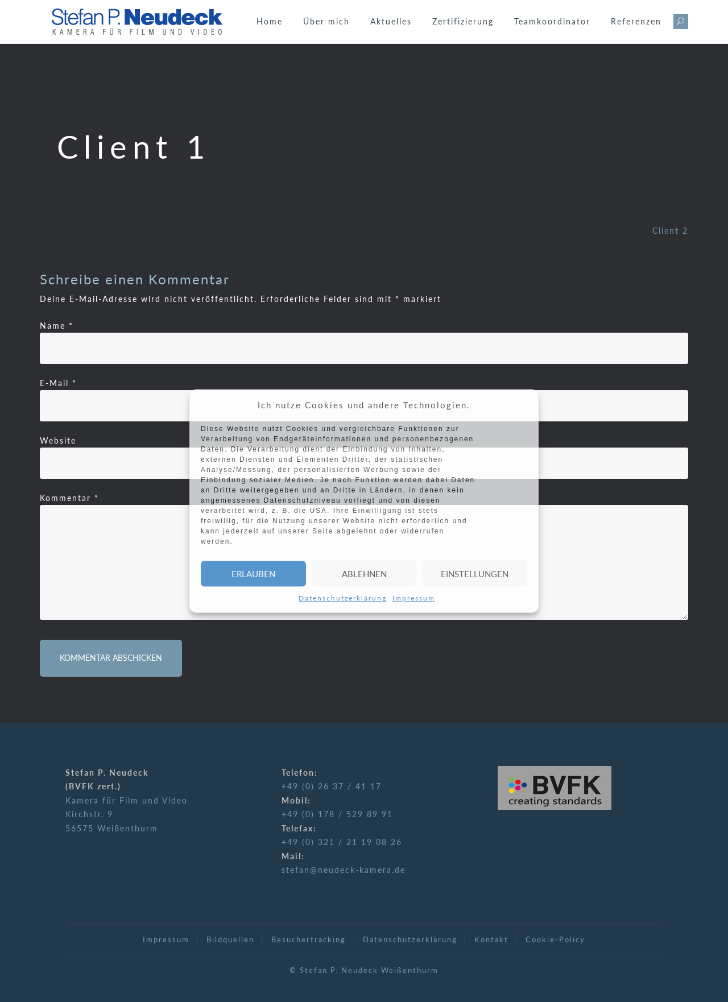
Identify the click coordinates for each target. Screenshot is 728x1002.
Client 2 (670, 230)
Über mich (326, 21)
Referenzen (636, 21)
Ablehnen (364, 574)
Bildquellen (230, 939)
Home (270, 21)
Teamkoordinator (552, 21)
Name (56, 325)
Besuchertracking (308, 939)
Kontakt (491, 939)
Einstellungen (474, 574)
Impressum (413, 598)
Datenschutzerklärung (343, 598)
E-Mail (58, 383)
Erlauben (253, 574)
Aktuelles (391, 21)
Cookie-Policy (555, 939)
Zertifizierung (463, 21)
